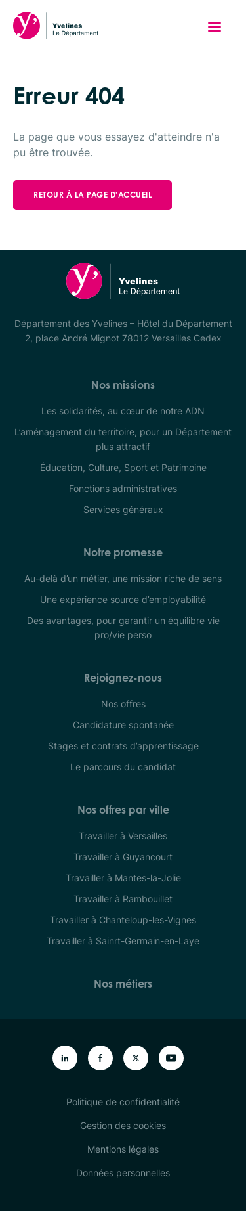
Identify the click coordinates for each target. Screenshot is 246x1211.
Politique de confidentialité (123, 1101)
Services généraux (123, 509)
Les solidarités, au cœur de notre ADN (123, 410)
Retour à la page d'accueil (92, 195)
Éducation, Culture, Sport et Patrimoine (123, 467)
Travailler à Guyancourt (123, 856)
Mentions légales (123, 1149)
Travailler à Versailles (123, 835)
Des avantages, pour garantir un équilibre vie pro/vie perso (123, 627)
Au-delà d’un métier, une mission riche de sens (123, 578)
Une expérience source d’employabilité (123, 599)
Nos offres (123, 703)
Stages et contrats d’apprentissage (123, 745)
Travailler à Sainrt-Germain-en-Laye (123, 940)
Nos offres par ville (123, 809)
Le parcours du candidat (123, 766)
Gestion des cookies (123, 1125)
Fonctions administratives (123, 488)
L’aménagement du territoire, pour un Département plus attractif (123, 439)
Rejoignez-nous (123, 677)
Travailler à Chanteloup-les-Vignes (123, 919)
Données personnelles (123, 1172)
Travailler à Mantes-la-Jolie (123, 877)
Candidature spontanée (123, 724)
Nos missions (123, 384)
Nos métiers (123, 983)
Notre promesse (123, 552)
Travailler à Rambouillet (123, 898)
